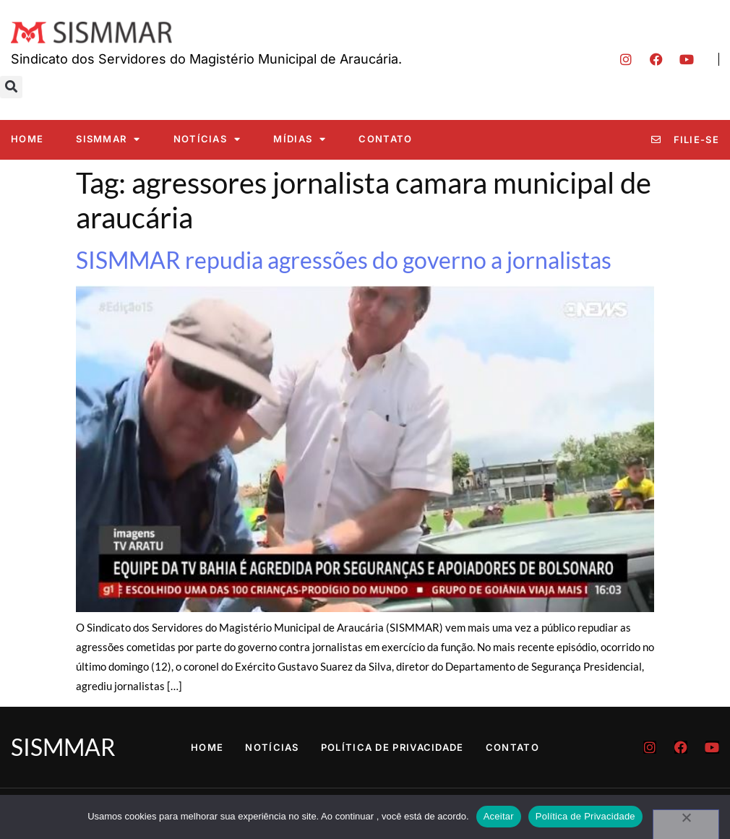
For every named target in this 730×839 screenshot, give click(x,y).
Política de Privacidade (392, 747)
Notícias (207, 139)
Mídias (299, 139)
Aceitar (499, 816)
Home (27, 139)
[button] (11, 87)
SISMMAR (108, 139)
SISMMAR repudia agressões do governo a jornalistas (343, 260)
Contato (385, 139)
